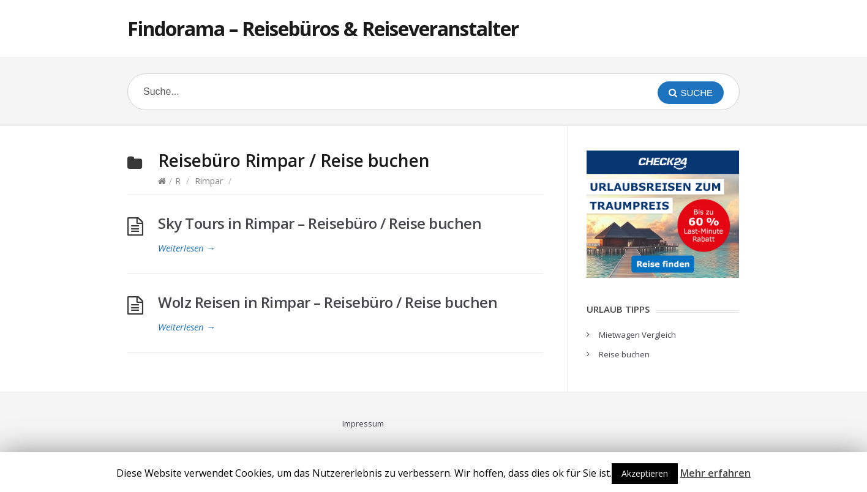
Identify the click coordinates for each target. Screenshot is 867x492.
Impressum (363, 423)
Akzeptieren (644, 473)
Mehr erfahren (715, 473)
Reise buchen (624, 354)
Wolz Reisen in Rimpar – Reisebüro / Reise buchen (327, 302)
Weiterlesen (187, 248)
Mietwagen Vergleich (637, 334)
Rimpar (209, 181)
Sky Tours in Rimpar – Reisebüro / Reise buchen (319, 223)
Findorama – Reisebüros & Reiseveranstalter (323, 28)
